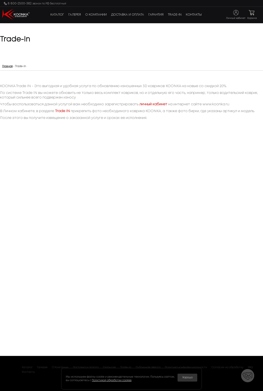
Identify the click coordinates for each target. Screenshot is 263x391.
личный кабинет (153, 104)
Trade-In (174, 14)
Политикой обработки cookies (112, 380)
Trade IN (62, 111)
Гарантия (155, 14)
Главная (7, 66)
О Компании (96, 14)
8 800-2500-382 (37, 3)
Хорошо (187, 377)
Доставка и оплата (127, 14)
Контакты (194, 14)
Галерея (74, 14)
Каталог (57, 14)
